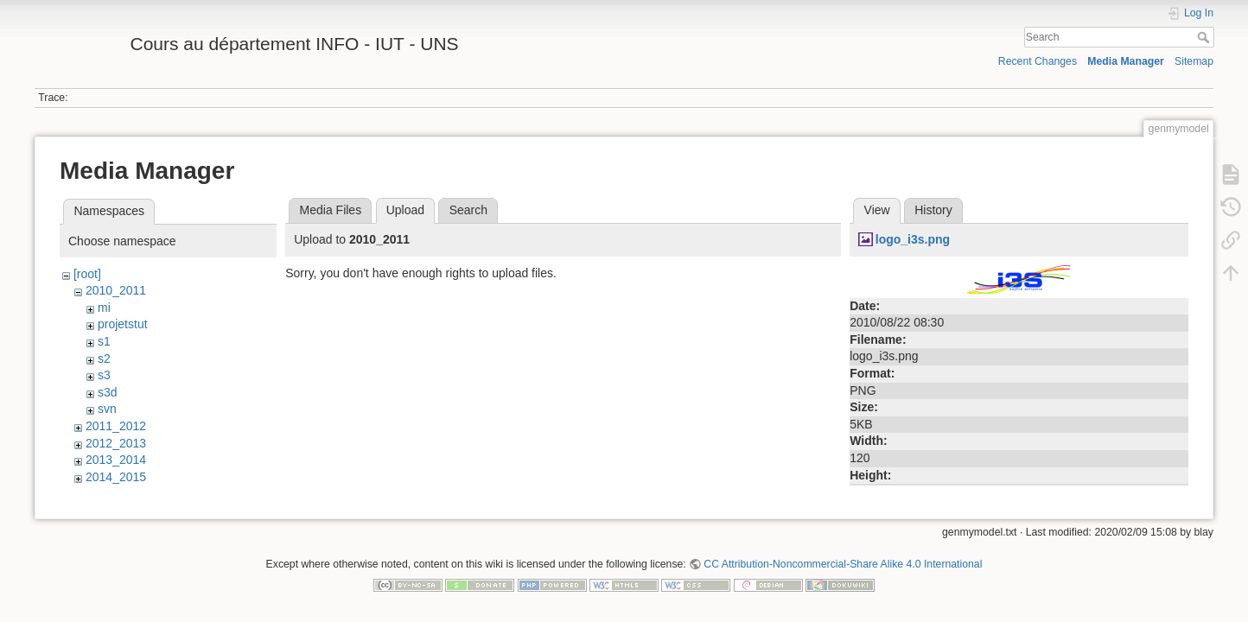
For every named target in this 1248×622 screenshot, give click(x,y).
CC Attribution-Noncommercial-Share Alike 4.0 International (843, 565)
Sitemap (1194, 61)
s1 (104, 341)
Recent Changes (1037, 61)
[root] (87, 274)
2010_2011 (116, 290)
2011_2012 (116, 426)
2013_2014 (116, 459)
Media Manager (1125, 61)
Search (1205, 37)
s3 (104, 375)
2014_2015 (116, 477)
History (933, 210)
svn (107, 409)
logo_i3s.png (913, 239)
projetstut (123, 324)
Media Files (331, 210)
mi (104, 307)
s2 (104, 358)
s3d (108, 392)
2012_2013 (116, 443)
